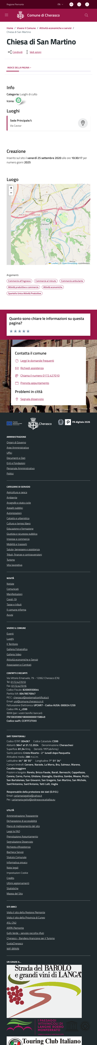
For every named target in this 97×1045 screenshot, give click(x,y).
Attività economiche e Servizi (22, 659)
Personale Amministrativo (21, 468)
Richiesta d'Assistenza (18, 847)
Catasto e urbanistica (18, 518)
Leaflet (53, 263)
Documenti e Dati (16, 458)
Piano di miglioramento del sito (23, 826)
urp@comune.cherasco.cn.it (28, 701)
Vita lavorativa (14, 565)
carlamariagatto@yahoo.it (28, 796)
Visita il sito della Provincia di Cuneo (26, 917)
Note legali (12, 868)
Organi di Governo (16, 442)
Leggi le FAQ (13, 831)
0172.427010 (18, 682)
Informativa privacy (17, 862)
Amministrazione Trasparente (22, 816)
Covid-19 (12, 599)
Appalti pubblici (15, 508)
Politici (10, 473)
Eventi (10, 634)
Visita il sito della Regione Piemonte (26, 912)
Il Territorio (12, 644)
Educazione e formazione (20, 529)
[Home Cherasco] (37, 15)
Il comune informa (16, 610)
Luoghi (10, 639)
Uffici (9, 453)
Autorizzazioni (14, 513)
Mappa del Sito (15, 893)
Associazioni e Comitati (19, 665)
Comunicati (13, 589)
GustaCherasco (15, 943)
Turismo (11, 560)
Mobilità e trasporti (17, 544)
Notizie (10, 584)
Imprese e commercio (18, 539)
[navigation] (6, 15)
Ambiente (12, 497)
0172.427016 (18, 686)
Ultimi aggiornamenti (18, 883)
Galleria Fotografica (17, 649)
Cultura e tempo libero (18, 523)
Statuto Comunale (16, 857)
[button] (49, 221)
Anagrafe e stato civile (19, 503)
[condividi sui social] (15, 52)
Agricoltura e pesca (17, 492)
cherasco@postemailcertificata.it (31, 697)
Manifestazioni (14, 594)
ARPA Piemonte (15, 928)
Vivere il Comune (26, 28)
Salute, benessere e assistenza (23, 549)
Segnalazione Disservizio (20, 842)
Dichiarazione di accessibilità (22, 821)
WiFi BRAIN (13, 949)
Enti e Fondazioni (16, 463)
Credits (10, 878)
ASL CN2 (11, 923)
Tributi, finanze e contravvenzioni (24, 554)
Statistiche (12, 888)
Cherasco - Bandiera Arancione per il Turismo (31, 938)
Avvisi (10, 615)
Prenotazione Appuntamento (22, 836)
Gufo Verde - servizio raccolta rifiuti (25, 933)
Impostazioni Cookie (17, 873)
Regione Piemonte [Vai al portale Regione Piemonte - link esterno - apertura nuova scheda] (15, 4)
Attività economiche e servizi (55, 28)
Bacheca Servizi (15, 852)
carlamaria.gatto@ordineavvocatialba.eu (33, 799)
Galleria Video (14, 654)
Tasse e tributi (14, 604)
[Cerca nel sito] (86, 15)
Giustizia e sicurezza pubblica (22, 534)
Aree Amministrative (18, 448)
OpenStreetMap (69, 263)
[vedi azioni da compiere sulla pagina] (33, 52)
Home (10, 28)
